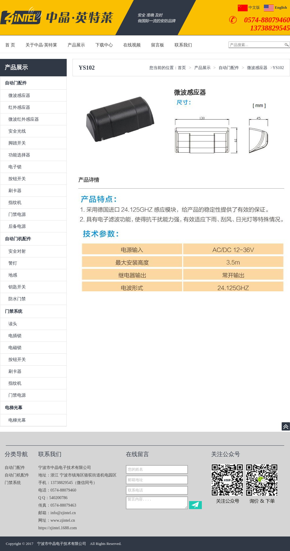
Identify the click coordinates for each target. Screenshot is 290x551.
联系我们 (183, 45)
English (275, 7)
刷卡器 (14, 190)
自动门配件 (16, 83)
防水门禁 (17, 299)
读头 (12, 323)
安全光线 (17, 131)
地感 (12, 275)
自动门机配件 (18, 238)
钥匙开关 (17, 287)
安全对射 (17, 251)
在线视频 (132, 45)
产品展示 (76, 45)
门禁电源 (17, 214)
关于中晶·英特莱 (41, 45)
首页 (182, 68)
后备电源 (17, 226)
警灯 (12, 263)
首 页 (10, 45)
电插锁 (14, 335)
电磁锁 (14, 347)
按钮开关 (17, 178)
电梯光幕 (13, 407)
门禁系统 (13, 311)
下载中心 (104, 45)
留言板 (157, 45)
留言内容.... (157, 502)
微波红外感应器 (23, 119)
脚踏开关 (17, 143)
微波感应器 (19, 95)
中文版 (249, 7)
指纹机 (14, 202)
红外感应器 (19, 107)
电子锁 (14, 167)
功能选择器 (19, 155)
